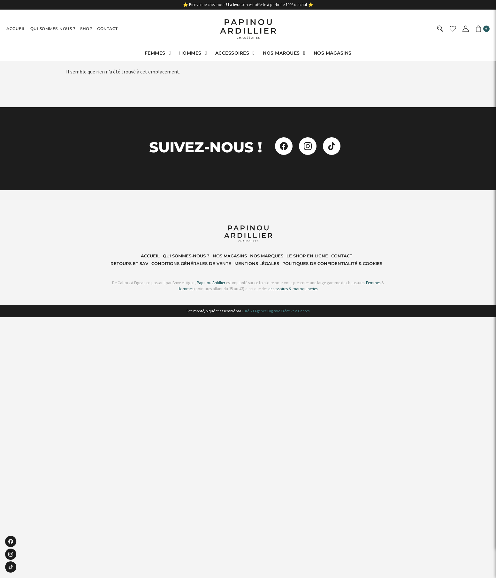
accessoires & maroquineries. (293, 289)
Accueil (16, 28)
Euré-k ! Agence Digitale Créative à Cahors (275, 310)
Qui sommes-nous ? (53, 28)
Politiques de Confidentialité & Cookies (332, 263)
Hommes (185, 289)
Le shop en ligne (307, 255)
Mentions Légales (256, 263)
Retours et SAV (129, 263)
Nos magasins (230, 255)
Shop (86, 28)
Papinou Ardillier (211, 282)
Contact (107, 28)
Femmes (372, 282)
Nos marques (266, 255)
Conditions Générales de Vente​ (191, 263)
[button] (158, 53)
